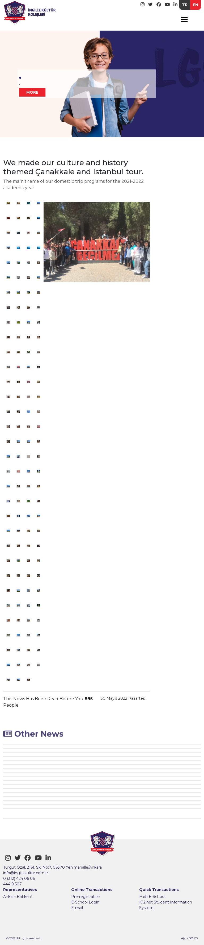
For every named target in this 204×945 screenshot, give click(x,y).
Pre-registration (85, 896)
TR (185, 4)
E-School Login (85, 902)
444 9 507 (12, 884)
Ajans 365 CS (189, 938)
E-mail (77, 907)
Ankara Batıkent (18, 896)
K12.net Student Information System (165, 905)
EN (195, 4)
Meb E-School (152, 896)
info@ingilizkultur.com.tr (25, 873)
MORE (32, 92)
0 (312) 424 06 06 (19, 878)
